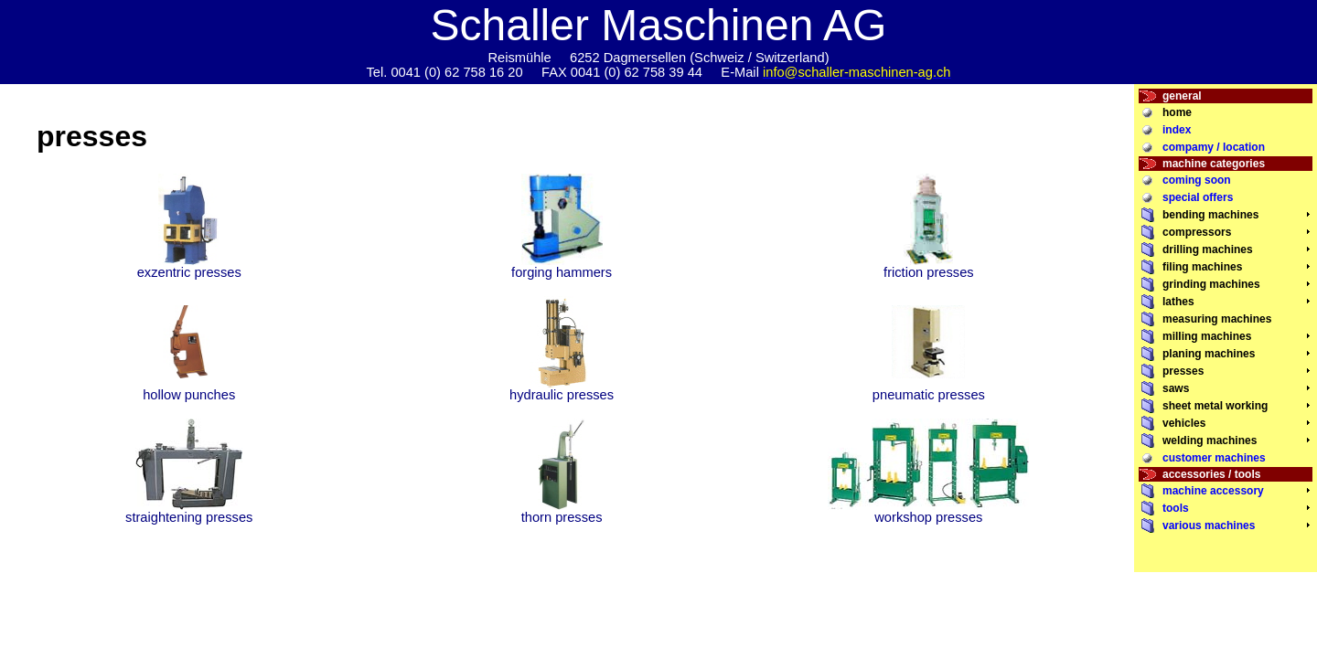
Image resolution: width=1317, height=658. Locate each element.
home (1177, 112)
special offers (1197, 197)
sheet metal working (1215, 405)
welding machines (1209, 440)
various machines (1208, 525)
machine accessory (1213, 490)
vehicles (1183, 423)
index (1176, 129)
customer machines (1214, 457)
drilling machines (1207, 249)
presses (1183, 371)
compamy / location (1213, 147)
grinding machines (1211, 284)
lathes (1178, 301)
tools (1175, 508)
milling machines (1206, 336)
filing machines (1202, 266)
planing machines (1208, 353)
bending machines (1210, 214)
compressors (1196, 232)
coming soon (1196, 180)
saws (1175, 388)
